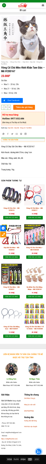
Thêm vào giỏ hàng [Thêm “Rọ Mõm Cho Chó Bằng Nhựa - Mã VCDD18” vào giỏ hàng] (34, 296)
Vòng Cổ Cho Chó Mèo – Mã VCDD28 (34, 248)
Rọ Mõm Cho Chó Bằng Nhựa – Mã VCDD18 (34, 288)
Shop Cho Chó (15, 62)
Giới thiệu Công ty (29, 398)
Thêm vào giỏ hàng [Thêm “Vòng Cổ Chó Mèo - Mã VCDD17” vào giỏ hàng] (34, 217)
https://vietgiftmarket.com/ (9, 439)
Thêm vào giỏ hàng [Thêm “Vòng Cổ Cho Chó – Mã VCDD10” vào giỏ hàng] (11, 217)
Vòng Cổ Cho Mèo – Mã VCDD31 (11, 288)
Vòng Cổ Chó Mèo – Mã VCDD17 (34, 209)
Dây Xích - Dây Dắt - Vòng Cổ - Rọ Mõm (20, 128)
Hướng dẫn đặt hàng (30, 421)
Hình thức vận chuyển (30, 426)
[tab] (23, 140)
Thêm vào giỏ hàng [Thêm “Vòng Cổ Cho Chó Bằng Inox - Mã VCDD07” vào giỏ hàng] (11, 336)
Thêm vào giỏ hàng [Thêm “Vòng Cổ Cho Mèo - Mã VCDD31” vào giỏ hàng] (11, 296)
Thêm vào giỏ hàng (24, 107)
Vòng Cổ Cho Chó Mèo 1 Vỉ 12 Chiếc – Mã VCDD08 (34, 328)
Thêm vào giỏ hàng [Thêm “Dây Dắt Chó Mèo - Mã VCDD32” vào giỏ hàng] (11, 257)
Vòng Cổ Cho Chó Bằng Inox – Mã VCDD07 (12, 328)
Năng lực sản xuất (29, 405)
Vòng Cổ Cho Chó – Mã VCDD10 (12, 209)
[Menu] (4, 5)
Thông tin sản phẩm (10, 140)
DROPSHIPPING (29, 411)
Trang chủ (4, 62)
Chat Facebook (13, 100)
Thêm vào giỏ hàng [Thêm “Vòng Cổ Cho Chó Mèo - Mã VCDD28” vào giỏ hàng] (34, 257)
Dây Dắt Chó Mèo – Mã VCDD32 (11, 248)
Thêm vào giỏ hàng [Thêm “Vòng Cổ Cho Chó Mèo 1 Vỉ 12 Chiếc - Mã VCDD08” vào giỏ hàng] (34, 336)
